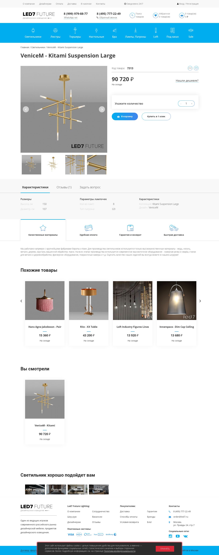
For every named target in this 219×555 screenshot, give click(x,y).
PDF (190, 68)
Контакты (100, 3)
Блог (149, 522)
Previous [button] (26, 111)
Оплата (59, 3)
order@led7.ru (180, 516)
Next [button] (102, 111)
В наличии (86, 3)
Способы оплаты (128, 516)
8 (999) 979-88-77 (76, 14)
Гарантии (152, 511)
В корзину (125, 116)
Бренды (151, 516)
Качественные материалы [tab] (43, 230)
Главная (25, 47)
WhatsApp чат (70, 17)
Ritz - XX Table (88, 326)
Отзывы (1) (64, 187)
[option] (64, 109)
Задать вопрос (90, 187)
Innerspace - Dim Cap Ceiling (177, 326)
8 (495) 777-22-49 (109, 14)
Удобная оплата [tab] (88, 230)
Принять (165, 548)
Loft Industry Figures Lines (133, 326)
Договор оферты (29, 550)
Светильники (38, 47)
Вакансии (97, 516)
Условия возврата (129, 522)
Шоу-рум (71, 516)
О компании (29, 3)
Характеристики (35, 187)
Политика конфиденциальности (119, 551)
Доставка (72, 3)
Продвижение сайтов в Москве (182, 550)
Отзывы (96, 522)
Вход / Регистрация (188, 3)
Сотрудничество (100, 511)
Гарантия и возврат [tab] (130, 230)
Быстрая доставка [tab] (174, 230)
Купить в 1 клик (156, 116)
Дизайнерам (45, 3)
